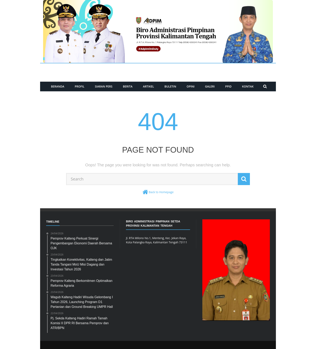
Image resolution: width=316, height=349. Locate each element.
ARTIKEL (148, 86)
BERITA (127, 86)
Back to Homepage (161, 192)
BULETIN (170, 86)
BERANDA (57, 86)
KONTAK (248, 86)
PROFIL (79, 86)
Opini (190, 86)
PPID (228, 86)
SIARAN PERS (103, 86)
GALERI (210, 86)
